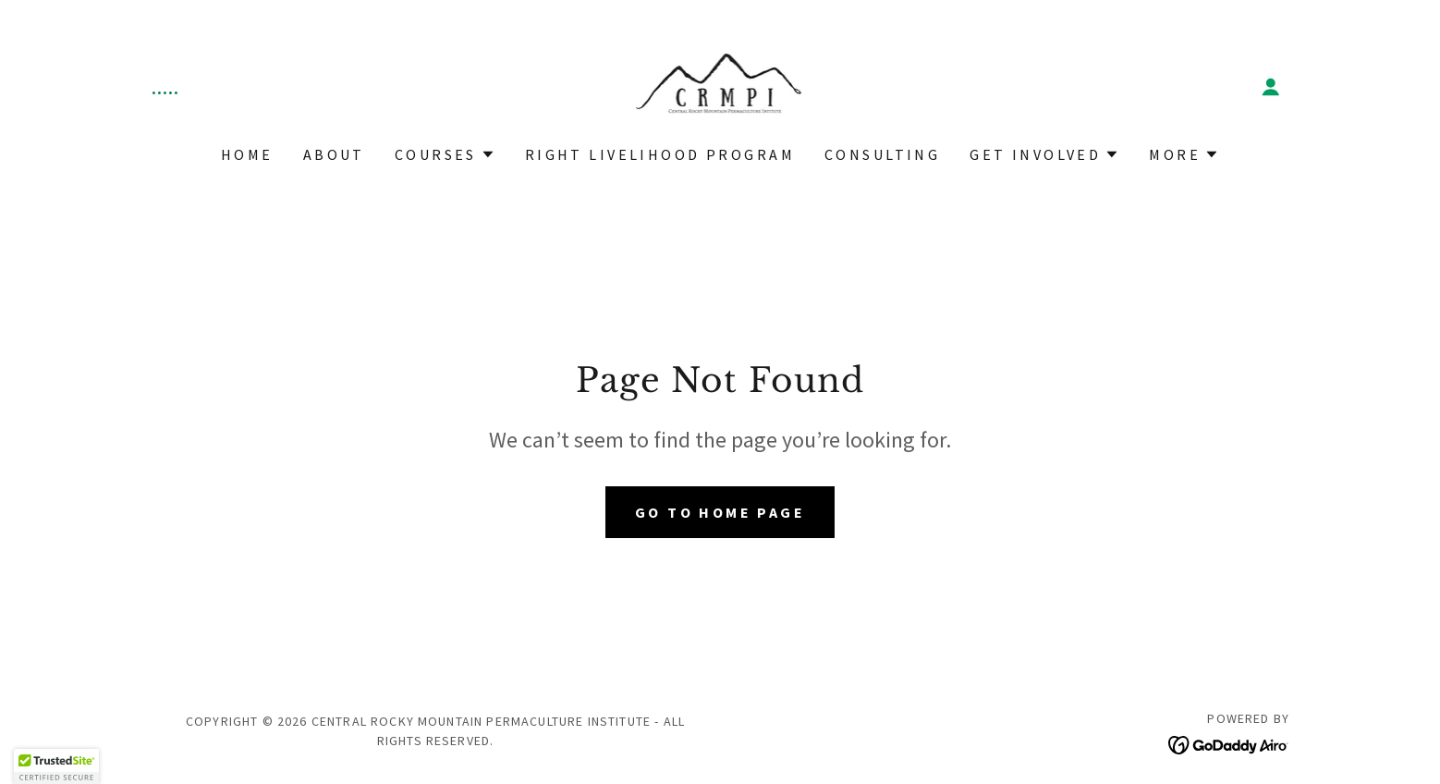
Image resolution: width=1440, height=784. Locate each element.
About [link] (334, 154)
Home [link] (247, 154)
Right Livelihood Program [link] (660, 154)
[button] (1270, 86)
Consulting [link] (882, 154)
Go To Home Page (720, 512)
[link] (720, 84)
